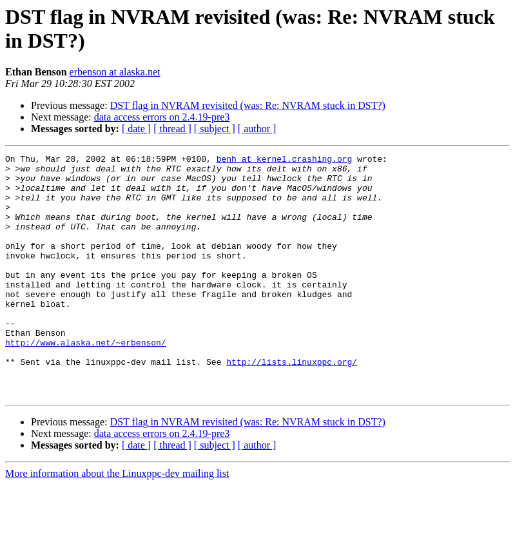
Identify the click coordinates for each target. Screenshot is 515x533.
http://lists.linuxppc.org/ (291, 404)
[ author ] (257, 128)
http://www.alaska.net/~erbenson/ (85, 381)
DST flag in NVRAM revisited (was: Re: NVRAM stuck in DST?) (247, 105)
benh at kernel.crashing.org (285, 160)
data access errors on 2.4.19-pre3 (162, 116)
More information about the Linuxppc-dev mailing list (117, 521)
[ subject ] (214, 128)
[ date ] (136, 128)
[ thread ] (172, 128)
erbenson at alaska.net (115, 71)
